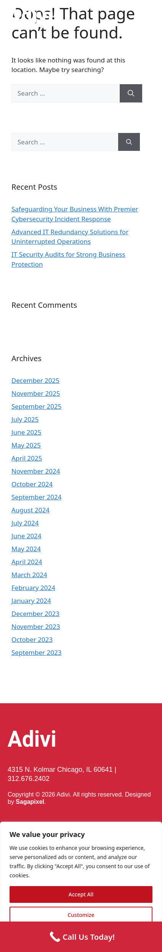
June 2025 (26, 432)
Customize (80, 914)
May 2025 (26, 445)
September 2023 (36, 652)
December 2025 (35, 380)
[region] (81, 887)
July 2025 (25, 419)
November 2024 (35, 471)
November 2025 (35, 393)
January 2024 (31, 600)
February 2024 (33, 587)
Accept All (81, 894)
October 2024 (32, 484)
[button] (150, 15)
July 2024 (25, 522)
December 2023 (35, 613)
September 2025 (36, 406)
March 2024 (29, 574)
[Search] (131, 93)
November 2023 (35, 626)
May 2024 (26, 548)
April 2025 (26, 458)
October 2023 (32, 639)
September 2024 (36, 497)
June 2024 (26, 535)
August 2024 (30, 510)
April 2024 (26, 561)
